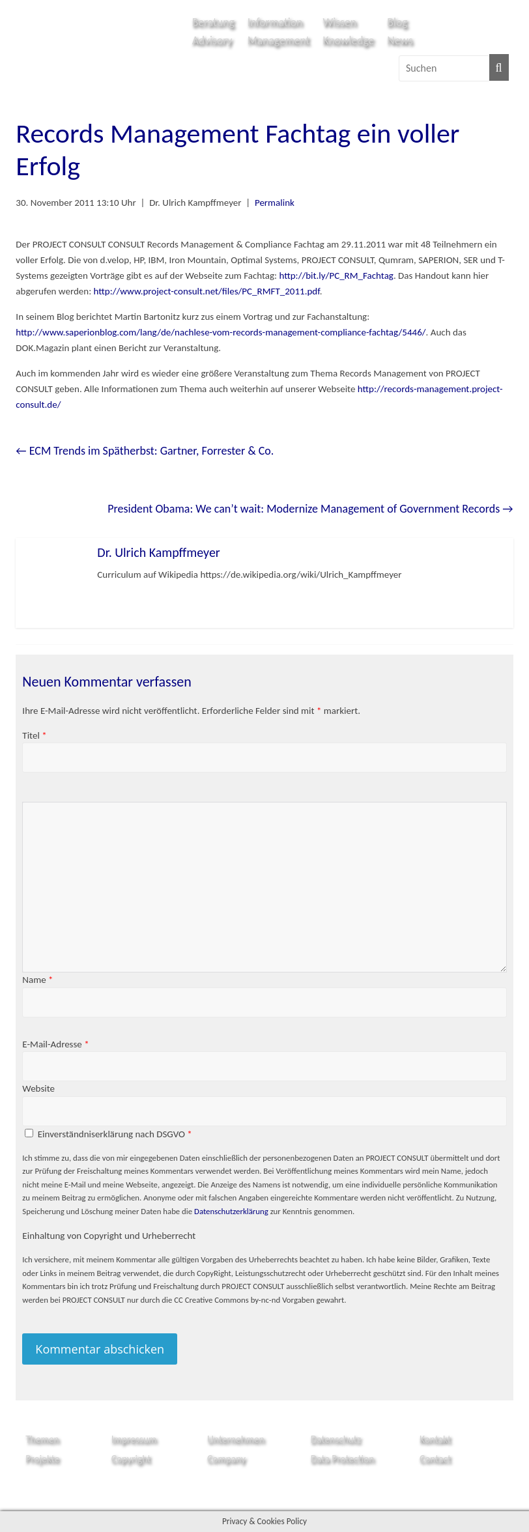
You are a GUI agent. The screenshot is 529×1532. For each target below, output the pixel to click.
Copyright (131, 1459)
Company (226, 1459)
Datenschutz (336, 1439)
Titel (34, 735)
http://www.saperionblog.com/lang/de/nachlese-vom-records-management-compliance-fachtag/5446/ (220, 332)
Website (38, 1088)
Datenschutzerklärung (231, 1211)
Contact (435, 1459)
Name (37, 980)
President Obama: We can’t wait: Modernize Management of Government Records (310, 509)
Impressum (134, 1439)
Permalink (274, 202)
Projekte (42, 1459)
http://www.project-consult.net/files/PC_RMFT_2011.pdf (207, 291)
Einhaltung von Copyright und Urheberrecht (108, 1235)
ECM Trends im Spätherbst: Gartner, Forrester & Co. (145, 451)
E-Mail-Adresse (55, 1044)
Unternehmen (235, 1439)
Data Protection (343, 1459)
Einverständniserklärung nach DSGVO (115, 1134)
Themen (42, 1439)
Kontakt (435, 1439)
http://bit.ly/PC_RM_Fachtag (336, 275)
